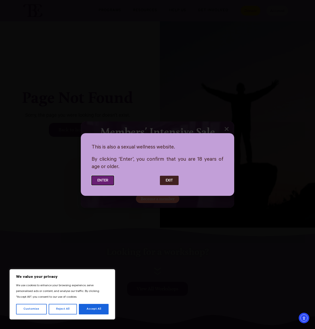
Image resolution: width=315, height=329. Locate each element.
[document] (157, 164)
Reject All (63, 309)
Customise (31, 309)
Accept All (94, 309)
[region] (62, 294)
